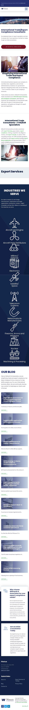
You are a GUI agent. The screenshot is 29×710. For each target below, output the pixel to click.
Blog (2, 683)
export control (15, 138)
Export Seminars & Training (20, 680)
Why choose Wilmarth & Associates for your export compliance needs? (17, 593)
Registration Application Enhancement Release (12, 421)
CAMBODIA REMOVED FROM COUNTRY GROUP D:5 (13, 527)
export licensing (8, 131)
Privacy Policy (18, 683)
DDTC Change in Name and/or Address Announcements (11, 462)
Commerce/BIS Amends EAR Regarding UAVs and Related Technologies (12, 547)
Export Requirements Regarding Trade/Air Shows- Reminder (11, 483)
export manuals (12, 134)
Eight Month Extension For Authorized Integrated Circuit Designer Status (13, 399)
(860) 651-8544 (5, 670)
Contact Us (4, 686)
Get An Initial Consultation (13, 46)
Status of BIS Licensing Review (11, 569)
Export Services (12, 171)
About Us (3, 679)
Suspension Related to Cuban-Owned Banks (11, 442)
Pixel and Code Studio (21, 702)
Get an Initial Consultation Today (15, 629)
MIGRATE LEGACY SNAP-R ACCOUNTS (12, 506)
